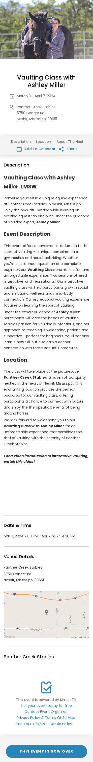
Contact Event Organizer (46, 711)
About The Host (70, 141)
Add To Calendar (36, 149)
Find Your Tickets (30, 723)
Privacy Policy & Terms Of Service (46, 717)
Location (43, 141)
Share (68, 149)
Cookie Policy (60, 723)
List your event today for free (46, 705)
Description (21, 141)
